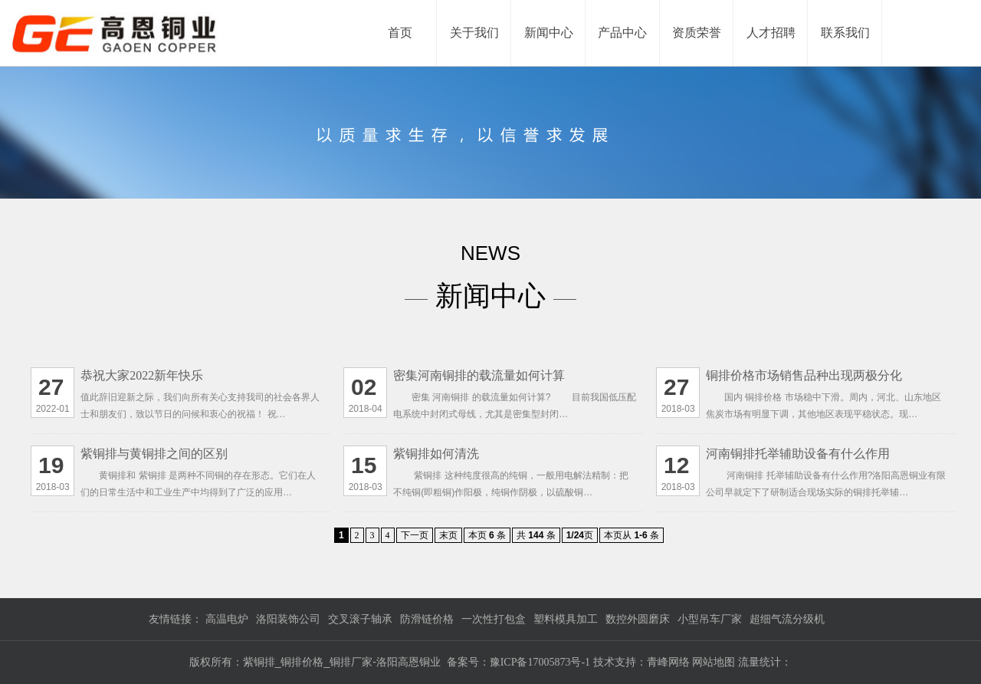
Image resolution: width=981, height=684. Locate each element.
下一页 (414, 535)
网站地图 (713, 662)
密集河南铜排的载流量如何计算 (479, 375)
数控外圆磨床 (637, 619)
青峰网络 (670, 662)
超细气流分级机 (787, 619)
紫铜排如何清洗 (436, 453)
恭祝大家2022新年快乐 (141, 375)
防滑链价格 (427, 619)
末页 (448, 535)
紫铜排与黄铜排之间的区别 (154, 453)
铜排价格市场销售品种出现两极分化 (804, 375)
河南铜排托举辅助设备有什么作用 (798, 453)
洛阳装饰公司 (288, 619)
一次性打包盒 (493, 619)
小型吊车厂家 (710, 619)
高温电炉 (226, 619)
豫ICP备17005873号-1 (540, 662)
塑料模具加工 (565, 619)
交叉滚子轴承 (360, 619)
